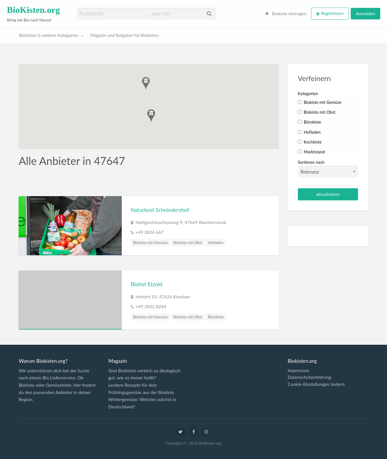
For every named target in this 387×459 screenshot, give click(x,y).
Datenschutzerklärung (309, 377)
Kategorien (308, 93)
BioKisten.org (33, 10)
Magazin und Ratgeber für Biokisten (124, 35)
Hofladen (215, 242)
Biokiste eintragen (286, 13)
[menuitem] (285, 14)
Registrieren (332, 13)
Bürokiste (216, 317)
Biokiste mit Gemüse (150, 242)
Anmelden (365, 13)
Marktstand (311, 151)
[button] (151, 115)
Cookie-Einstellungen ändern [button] (316, 384)
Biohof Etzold (146, 284)
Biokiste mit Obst (187, 242)
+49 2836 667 (149, 232)
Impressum (298, 370)
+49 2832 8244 (150, 306)
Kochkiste (310, 141)
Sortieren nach (328, 169)
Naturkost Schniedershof (160, 210)
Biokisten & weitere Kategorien (48, 35)
